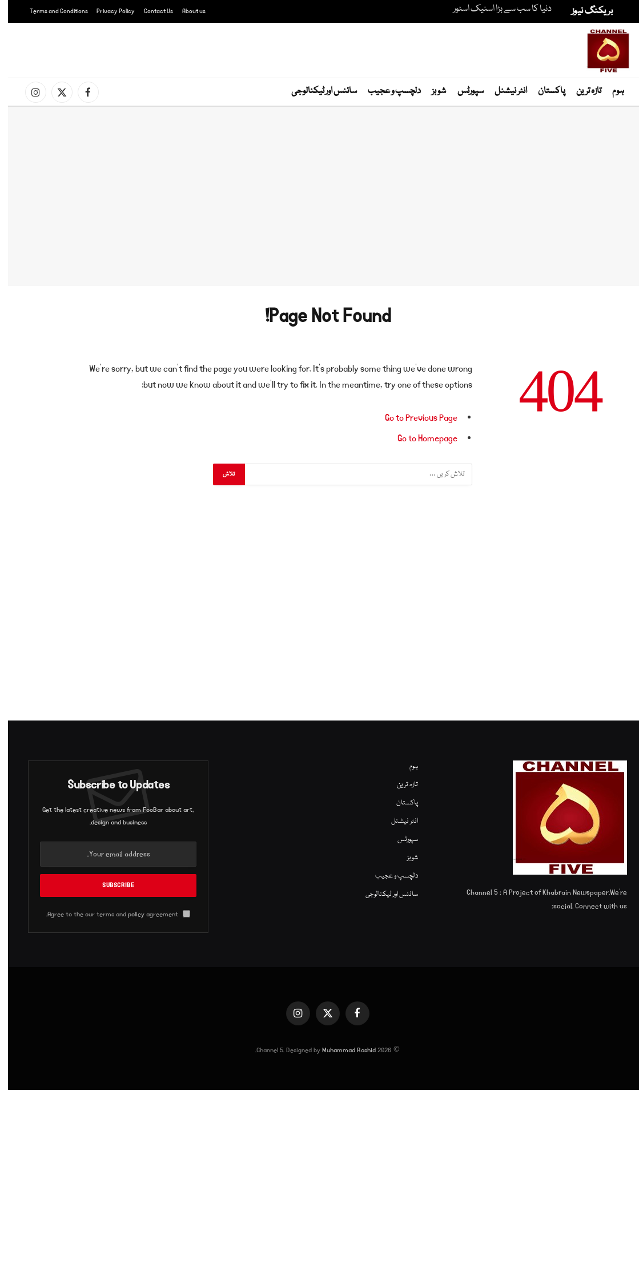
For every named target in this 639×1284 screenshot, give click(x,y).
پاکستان (543, 91)
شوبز (431, 91)
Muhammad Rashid (341, 1050)
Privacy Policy (108, 11)
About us (186, 11)
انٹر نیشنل (503, 91)
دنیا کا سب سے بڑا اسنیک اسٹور (494, 9)
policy (128, 914)
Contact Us (150, 11)
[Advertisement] (322, 48)
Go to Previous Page (413, 418)
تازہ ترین (580, 91)
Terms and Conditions (51, 11)
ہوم (610, 91)
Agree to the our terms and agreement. (110, 914)
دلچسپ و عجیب (386, 91)
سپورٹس (462, 91)
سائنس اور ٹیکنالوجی (316, 91)
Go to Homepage (419, 438)
